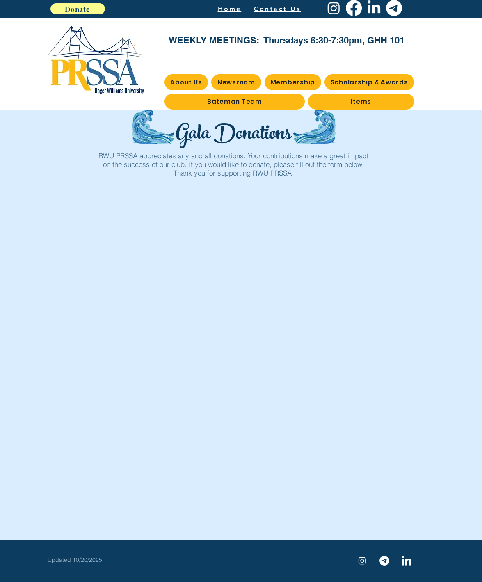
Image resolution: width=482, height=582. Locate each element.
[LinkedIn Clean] (406, 561)
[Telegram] (394, 8)
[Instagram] (334, 8)
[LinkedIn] (374, 8)
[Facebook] (354, 8)
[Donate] (77, 8)
